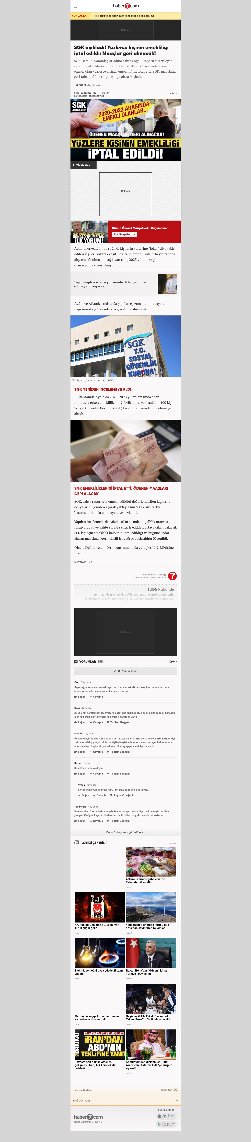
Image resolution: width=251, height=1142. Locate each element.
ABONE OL (81, 85)
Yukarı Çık (169, 1090)
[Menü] (77, 6)
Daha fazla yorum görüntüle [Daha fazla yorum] (125, 832)
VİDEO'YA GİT (83, 165)
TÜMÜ (173, 662)
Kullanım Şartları (82, 1090)
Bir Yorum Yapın (125, 671)
